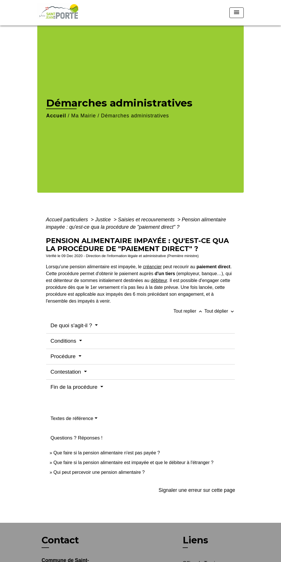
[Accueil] (73, 12)
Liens (195, 540)
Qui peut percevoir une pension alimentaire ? (99, 472)
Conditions (64, 341)
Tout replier (188, 311)
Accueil (56, 116)
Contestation (66, 372)
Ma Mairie (83, 116)
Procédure (63, 356)
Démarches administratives (135, 116)
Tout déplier (219, 311)
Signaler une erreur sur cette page (197, 490)
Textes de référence (71, 418)
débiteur (159, 280)
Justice (103, 219)
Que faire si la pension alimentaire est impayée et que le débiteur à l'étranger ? (133, 462)
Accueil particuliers (67, 219)
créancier (152, 266)
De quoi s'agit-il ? (71, 325)
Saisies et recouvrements (147, 219)
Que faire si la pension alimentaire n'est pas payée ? (106, 452)
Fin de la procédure (74, 387)
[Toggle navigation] (236, 12)
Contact (60, 540)
